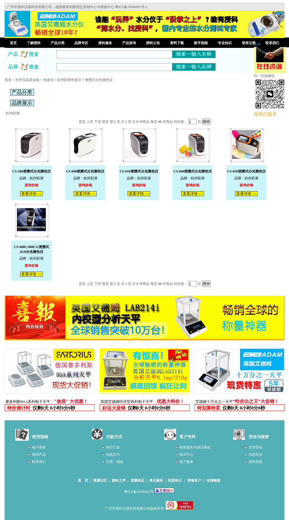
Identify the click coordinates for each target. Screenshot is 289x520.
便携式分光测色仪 (99, 80)
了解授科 (34, 43)
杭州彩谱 (13, 113)
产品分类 (58, 43)
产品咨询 (129, 43)
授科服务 (105, 43)
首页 (13, 43)
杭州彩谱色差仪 (69, 80)
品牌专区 (81, 43)
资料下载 (177, 43)
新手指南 (201, 43)
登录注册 (249, 43)
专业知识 (225, 43)
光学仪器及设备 (27, 80)
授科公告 (153, 43)
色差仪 (48, 80)
